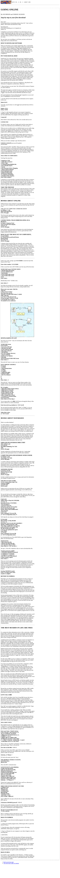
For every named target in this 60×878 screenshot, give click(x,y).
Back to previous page (8, 862)
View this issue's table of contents (11, 863)
